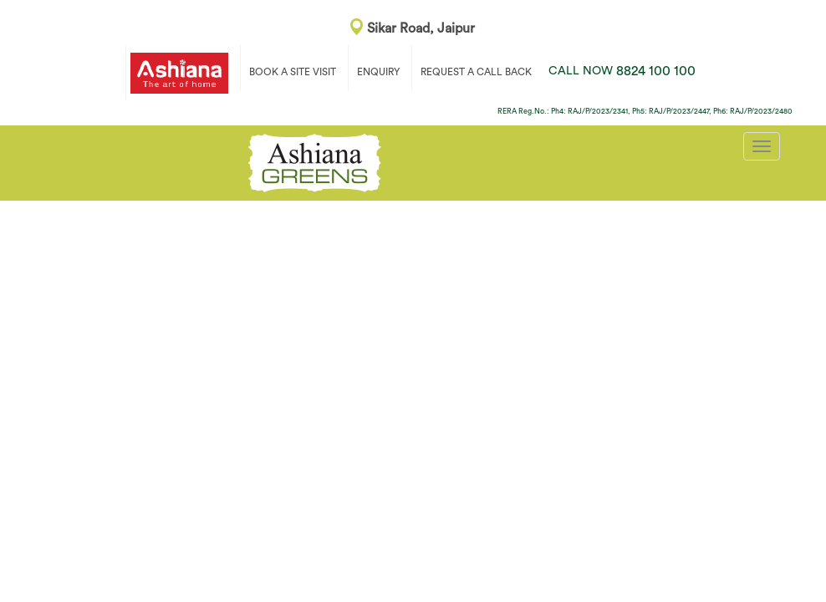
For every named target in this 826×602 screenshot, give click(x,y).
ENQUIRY (378, 72)
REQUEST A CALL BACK (476, 72)
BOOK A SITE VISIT (292, 72)
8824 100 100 (622, 71)
